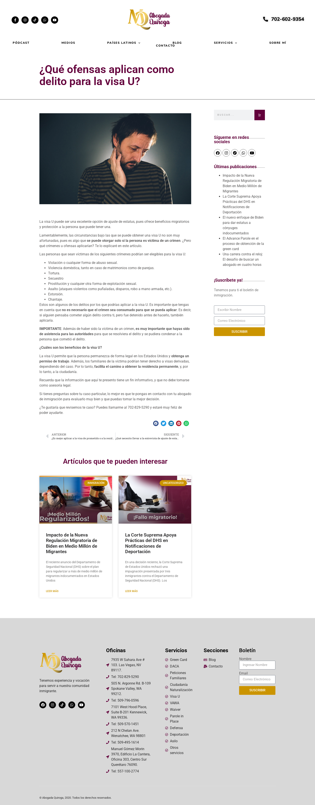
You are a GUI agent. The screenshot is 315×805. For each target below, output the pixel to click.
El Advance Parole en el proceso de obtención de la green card (243, 243)
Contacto (165, 45)
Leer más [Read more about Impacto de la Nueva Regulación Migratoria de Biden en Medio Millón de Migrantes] (52, 591)
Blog (177, 43)
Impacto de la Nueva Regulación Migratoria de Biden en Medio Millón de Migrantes (71, 543)
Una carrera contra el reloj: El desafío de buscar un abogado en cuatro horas (243, 259)
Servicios (225, 43)
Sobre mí (278, 43)
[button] (156, 423)
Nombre (245, 659)
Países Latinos (124, 43)
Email (243, 673)
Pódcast (21, 43)
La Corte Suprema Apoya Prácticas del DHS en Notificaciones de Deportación (150, 543)
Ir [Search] (259, 115)
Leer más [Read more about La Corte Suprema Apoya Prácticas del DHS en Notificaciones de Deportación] (131, 591)
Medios (68, 43)
